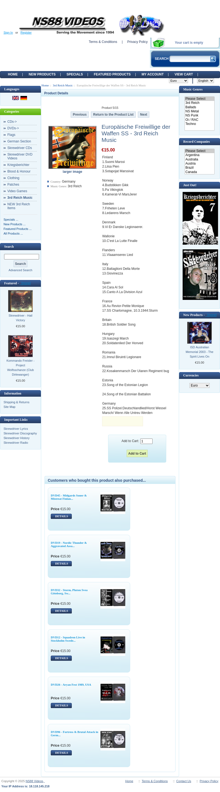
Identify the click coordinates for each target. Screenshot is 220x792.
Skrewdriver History (16, 438)
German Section (19, 141)
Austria (199, 164)
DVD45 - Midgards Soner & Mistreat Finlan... (69, 497)
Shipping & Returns (16, 402)
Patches (13, 184)
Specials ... (11, 219)
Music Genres (193, 89)
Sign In (8, 32)
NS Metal (199, 111)
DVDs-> (13, 128)
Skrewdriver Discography (20, 433)
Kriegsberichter (18, 165)
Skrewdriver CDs (19, 148)
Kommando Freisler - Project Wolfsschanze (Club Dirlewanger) (21, 367)
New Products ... (15, 224)
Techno (199, 124)
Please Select (199, 99)
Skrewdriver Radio (16, 442)
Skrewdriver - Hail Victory (20, 318)
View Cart (183, 74)
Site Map (9, 406)
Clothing (13, 178)
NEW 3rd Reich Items (18, 206)
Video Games (17, 191)
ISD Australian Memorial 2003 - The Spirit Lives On (199, 352)
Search (9, 247)
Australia (199, 159)
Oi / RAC (199, 120)
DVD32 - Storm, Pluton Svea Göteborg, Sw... (69, 591)
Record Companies (196, 142)
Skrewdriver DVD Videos (19, 156)
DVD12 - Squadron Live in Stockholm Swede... (68, 639)
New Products (42, 74)
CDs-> (12, 122)
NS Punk (199, 115)
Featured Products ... (18, 228)
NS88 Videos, (35, 781)
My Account (153, 74)
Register (26, 32)
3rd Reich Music (63, 85)
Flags (11, 135)
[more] (25, 283)
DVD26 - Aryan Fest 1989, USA (71, 684)
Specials (75, 74)
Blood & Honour (19, 171)
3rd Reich (199, 103)
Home (13, 74)
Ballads (199, 107)
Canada (199, 172)
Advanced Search (20, 270)
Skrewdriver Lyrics (16, 428)
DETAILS (61, 516)
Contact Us (183, 781)
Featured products (112, 74)
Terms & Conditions (103, 42)
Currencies (190, 375)
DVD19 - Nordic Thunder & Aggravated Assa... (69, 544)
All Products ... (13, 233)
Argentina (199, 155)
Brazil (199, 168)
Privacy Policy (137, 42)
